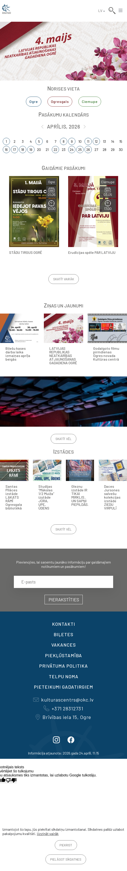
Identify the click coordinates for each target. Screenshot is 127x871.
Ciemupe (90, 101)
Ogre (33, 101)
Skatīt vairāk (63, 279)
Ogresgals (60, 101)
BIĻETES (63, 634)
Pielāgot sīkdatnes (65, 859)
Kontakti (63, 624)
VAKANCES (63, 644)
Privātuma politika (63, 666)
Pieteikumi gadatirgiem (63, 687)
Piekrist (66, 845)
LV (100, 10)
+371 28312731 (63, 708)
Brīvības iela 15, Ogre (63, 717)
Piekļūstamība (63, 655)
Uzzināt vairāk (48, 833)
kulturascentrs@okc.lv (63, 699)
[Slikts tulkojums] (11, 780)
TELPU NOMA (63, 676)
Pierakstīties (64, 599)
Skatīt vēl (63, 439)
